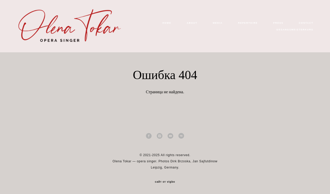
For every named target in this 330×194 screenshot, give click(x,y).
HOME (166, 23)
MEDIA (217, 23)
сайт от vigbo (165, 182)
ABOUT (192, 23)
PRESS (278, 23)
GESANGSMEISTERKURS (294, 29)
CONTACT (306, 23)
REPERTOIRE (248, 23)
